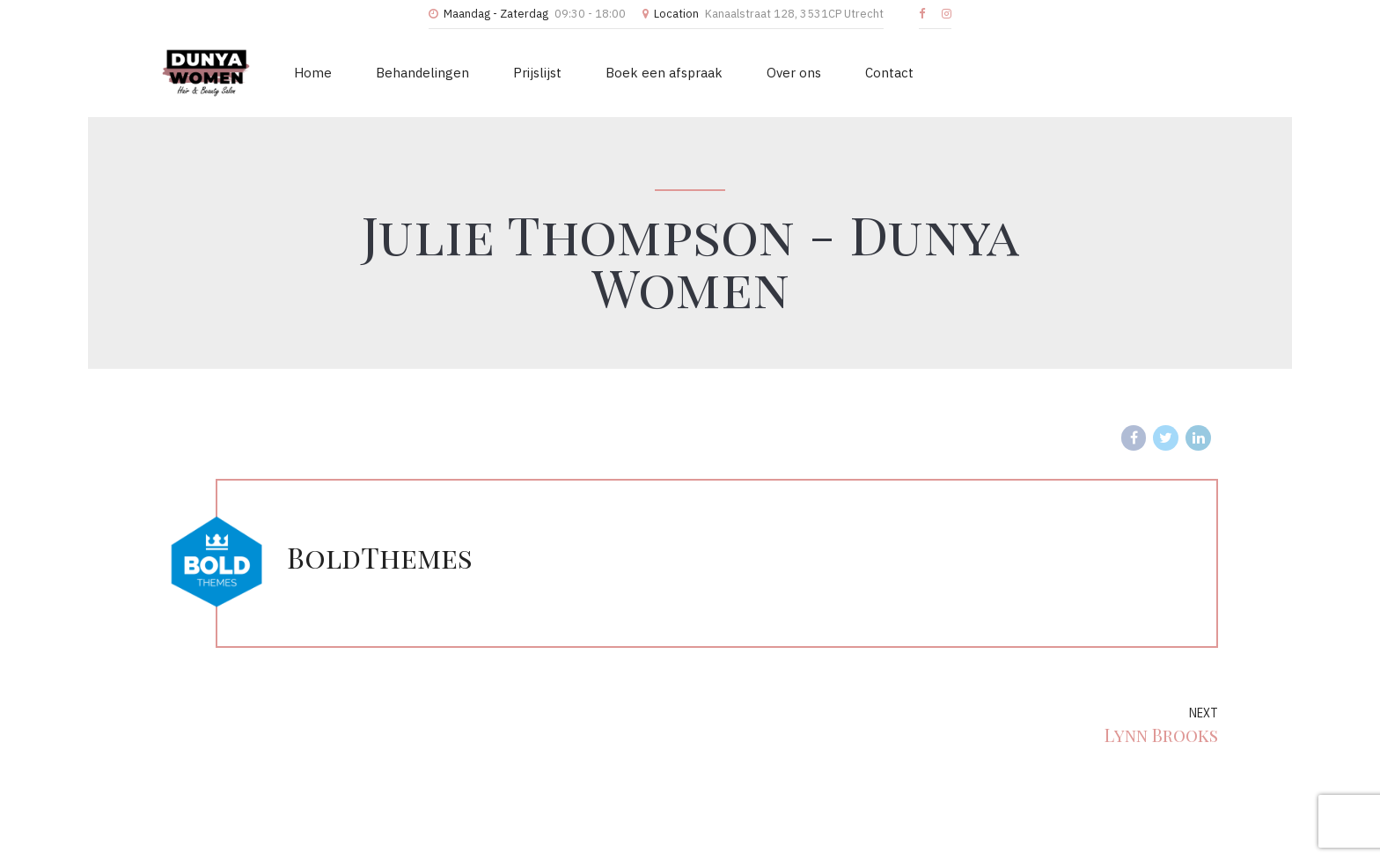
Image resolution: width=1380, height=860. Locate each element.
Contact (889, 72)
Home (313, 72)
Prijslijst (537, 72)
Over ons (794, 72)
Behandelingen (422, 72)
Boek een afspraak (664, 72)
